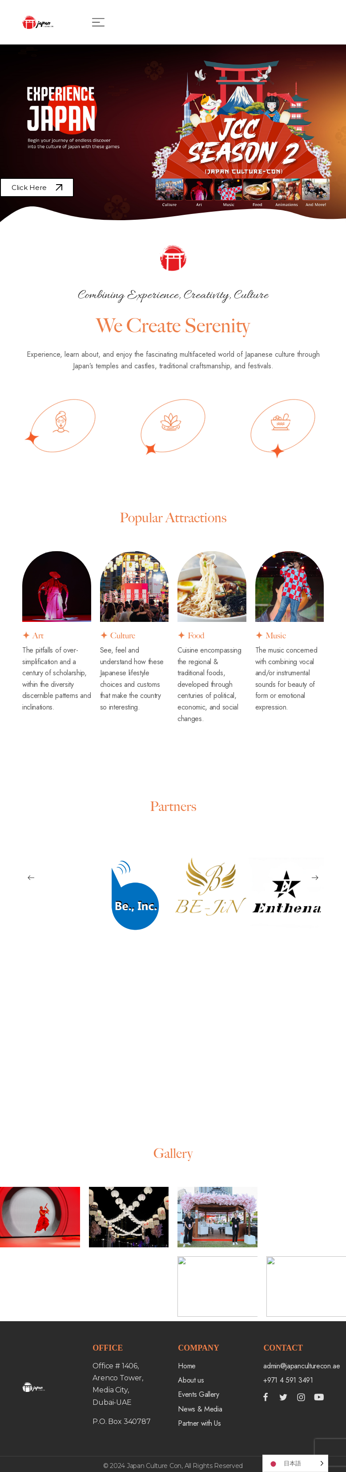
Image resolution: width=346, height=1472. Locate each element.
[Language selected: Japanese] (295, 1463)
